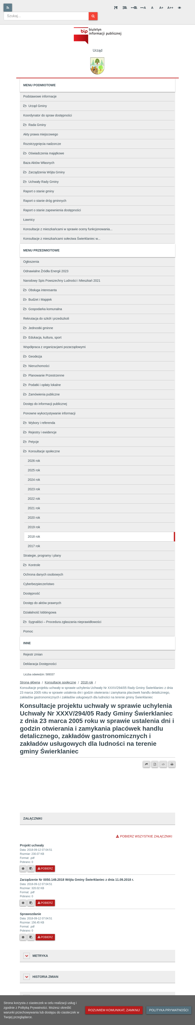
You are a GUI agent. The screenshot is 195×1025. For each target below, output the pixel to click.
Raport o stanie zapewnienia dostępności (52, 210)
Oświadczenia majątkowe (43, 153)
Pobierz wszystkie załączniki (144, 836)
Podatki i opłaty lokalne (42, 385)
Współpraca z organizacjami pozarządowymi (54, 347)
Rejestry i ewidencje (40, 432)
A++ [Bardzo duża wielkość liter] (170, 7)
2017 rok (34, 546)
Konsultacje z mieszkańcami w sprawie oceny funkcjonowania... (67, 229)
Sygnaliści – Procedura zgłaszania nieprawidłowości (62, 622)
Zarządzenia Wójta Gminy (44, 172)
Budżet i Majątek (37, 299)
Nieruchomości (36, 366)
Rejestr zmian (33, 654)
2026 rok (34, 461)
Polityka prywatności (168, 1010)
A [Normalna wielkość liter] (152, 7)
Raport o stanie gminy (38, 191)
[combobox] (46, 16)
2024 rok (34, 479)
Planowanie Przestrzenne (43, 375)
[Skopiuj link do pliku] (31, 868)
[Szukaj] (93, 16)
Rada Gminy (34, 125)
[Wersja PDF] (155, 764)
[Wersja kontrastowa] (179, 8)
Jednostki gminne (38, 328)
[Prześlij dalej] (146, 764)
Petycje (31, 442)
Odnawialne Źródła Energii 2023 (45, 271)
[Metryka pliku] (23, 868)
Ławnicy (29, 219)
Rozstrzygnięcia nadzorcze (42, 144)
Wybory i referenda (39, 423)
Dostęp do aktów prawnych (42, 603)
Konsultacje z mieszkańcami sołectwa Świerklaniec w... (61, 238)
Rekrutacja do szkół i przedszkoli (46, 318)
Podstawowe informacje (40, 96)
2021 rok (34, 508)
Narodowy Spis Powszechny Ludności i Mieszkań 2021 (61, 280)
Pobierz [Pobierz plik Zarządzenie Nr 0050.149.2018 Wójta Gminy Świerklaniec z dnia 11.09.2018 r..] (45, 902)
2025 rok (34, 470)
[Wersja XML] (163, 764)
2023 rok (34, 489)
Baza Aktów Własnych (38, 163)
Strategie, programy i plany (42, 555)
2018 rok (34, 536)
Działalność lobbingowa (39, 612)
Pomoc (28, 631)
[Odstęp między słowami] (134, 8)
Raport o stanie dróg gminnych (44, 200)
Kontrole (31, 565)
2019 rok (34, 527)
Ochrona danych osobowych (43, 574)
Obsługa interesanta (40, 290)
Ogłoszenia (31, 261)
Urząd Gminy (35, 106)
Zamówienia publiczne (41, 394)
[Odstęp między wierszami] (124, 8)
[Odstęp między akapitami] (115, 8)
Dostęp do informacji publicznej (45, 404)
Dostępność (31, 593)
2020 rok (34, 517)
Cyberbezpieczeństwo (38, 584)
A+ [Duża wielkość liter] (161, 7)
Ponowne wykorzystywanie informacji (49, 413)
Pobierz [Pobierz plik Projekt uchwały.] (45, 868)
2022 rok (34, 498)
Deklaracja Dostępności (39, 664)
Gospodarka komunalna (42, 309)
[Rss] (8, 8)
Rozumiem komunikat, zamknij (114, 1010)
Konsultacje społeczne (41, 451)
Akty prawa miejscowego (40, 134)
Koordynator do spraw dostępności (47, 115)
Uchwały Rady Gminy (41, 182)
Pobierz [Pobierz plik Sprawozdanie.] (45, 937)
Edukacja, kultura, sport (42, 337)
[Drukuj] (172, 764)
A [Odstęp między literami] (143, 7)
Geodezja (32, 356)
